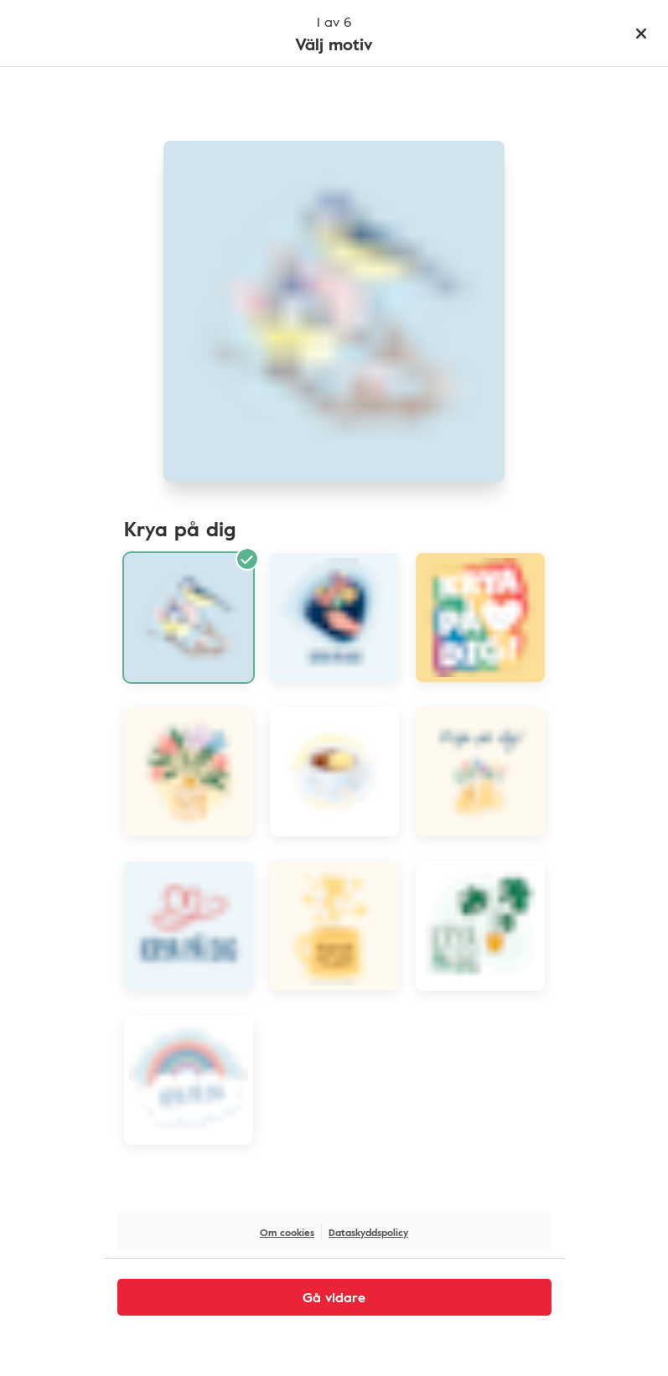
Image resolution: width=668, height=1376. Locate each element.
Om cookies (287, 1231)
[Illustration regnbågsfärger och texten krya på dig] (480, 617)
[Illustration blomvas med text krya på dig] (188, 771)
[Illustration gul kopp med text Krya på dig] (334, 926)
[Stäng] (641, 33)
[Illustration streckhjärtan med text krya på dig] (188, 926)
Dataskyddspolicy (368, 1231)
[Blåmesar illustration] (188, 617)
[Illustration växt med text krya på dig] (480, 926)
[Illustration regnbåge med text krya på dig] (188, 1080)
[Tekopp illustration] (334, 771)
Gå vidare (334, 1297)
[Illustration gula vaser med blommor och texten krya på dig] (480, 771)
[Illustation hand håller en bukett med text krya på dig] (334, 617)
